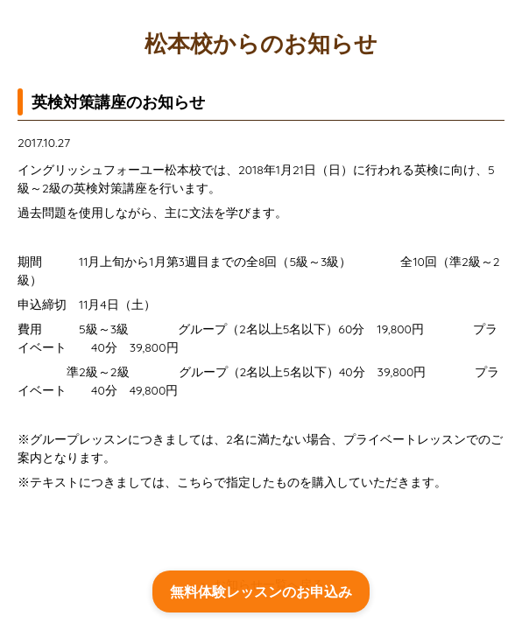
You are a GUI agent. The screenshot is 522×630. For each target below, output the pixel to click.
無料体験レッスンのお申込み (261, 591)
